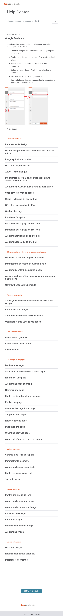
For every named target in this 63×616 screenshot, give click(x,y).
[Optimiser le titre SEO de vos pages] (23, 321)
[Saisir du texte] (12, 479)
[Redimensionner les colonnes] (20, 553)
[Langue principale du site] (18, 159)
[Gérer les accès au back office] (20, 205)
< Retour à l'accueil (14, 34)
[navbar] (56, 4)
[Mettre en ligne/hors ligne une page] (23, 396)
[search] (55, 21)
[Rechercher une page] (16, 420)
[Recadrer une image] (15, 513)
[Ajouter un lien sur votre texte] (20, 467)
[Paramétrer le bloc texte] (17, 461)
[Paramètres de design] (16, 144)
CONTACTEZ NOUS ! (31, 591)
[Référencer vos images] (16, 309)
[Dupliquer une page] (15, 427)
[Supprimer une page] (15, 414)
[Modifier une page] (14, 365)
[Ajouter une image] (14, 532)
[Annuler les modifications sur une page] (25, 371)
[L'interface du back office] (18, 343)
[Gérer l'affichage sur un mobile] (20, 285)
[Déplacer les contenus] (16, 560)
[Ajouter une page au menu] (18, 384)
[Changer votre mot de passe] (19, 193)
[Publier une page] (13, 402)
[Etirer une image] (13, 519)
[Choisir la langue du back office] (21, 199)
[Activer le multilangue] (16, 171)
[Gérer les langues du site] (17, 165)
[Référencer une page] (15, 377)
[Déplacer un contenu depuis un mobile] (24, 257)
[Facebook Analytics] (15, 217)
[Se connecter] (12, 349)
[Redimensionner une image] (19, 525)
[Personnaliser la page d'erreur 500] (22, 223)
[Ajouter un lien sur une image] (20, 501)
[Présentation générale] (16, 337)
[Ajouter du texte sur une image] (20, 507)
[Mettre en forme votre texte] (19, 473)
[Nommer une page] (14, 390)
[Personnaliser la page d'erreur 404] (22, 229)
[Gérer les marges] (14, 547)
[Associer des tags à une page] (20, 408)
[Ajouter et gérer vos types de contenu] (24, 439)
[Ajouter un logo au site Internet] (21, 242)
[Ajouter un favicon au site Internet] (22, 236)
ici (20, 53)
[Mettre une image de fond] (18, 495)
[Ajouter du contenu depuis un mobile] (23, 270)
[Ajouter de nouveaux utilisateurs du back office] (29, 186)
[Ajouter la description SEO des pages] (24, 315)
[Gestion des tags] (13, 211)
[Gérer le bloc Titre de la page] (19, 454)
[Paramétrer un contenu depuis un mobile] (25, 263)
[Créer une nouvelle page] (17, 433)
